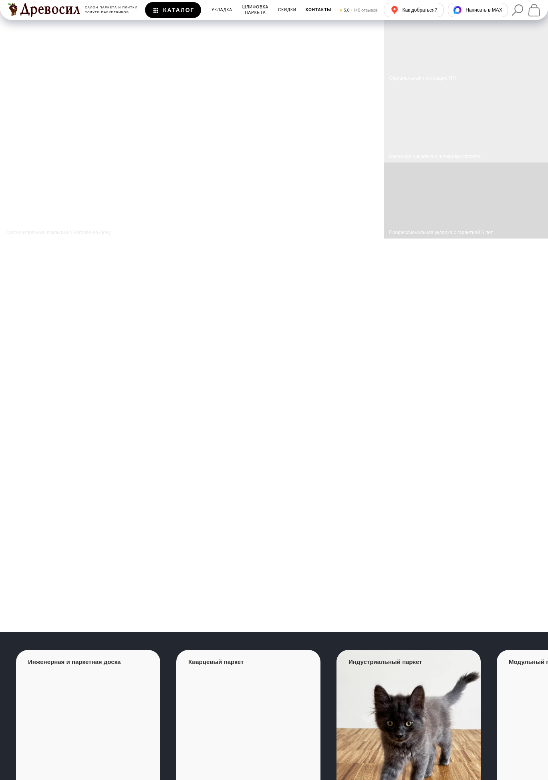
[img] (466, 123)
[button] (318, 10)
